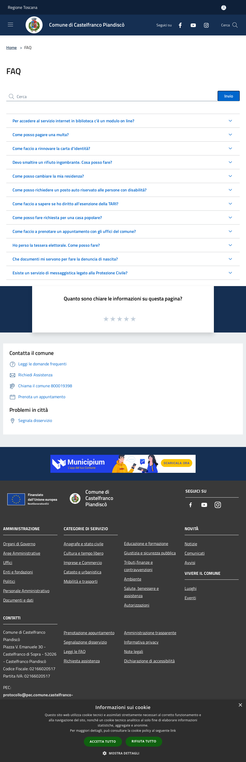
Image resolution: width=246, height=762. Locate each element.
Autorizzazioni (136, 605)
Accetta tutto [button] (103, 741)
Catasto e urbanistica (82, 572)
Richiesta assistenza (82, 661)
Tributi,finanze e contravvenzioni (138, 566)
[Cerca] (235, 25)
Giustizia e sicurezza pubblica (150, 553)
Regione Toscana (22, 7)
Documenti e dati (18, 600)
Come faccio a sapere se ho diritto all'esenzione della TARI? (65, 204)
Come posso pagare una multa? (41, 134)
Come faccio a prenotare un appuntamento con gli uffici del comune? (74, 231)
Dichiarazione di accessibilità (149, 661)
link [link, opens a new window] (173, 730)
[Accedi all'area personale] (223, 8)
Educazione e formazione (146, 543)
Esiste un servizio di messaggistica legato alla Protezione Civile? (70, 273)
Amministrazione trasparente (150, 633)
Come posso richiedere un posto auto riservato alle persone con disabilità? (80, 190)
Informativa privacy (141, 642)
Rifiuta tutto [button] (144, 741)
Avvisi (190, 562)
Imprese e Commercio (83, 562)
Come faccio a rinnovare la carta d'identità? (51, 148)
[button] (123, 753)
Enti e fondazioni (18, 572)
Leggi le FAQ (75, 651)
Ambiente (132, 579)
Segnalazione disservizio (85, 642)
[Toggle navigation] (10, 24)
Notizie (191, 544)
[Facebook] (178, 24)
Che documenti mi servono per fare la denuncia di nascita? (65, 259)
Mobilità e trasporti (81, 581)
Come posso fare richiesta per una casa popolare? (57, 217)
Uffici (7, 562)
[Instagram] (204, 24)
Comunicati (195, 553)
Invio (228, 96)
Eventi (190, 598)
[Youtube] (191, 24)
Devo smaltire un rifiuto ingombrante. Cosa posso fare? (62, 162)
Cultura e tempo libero (83, 553)
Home (11, 47)
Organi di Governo (19, 544)
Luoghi (191, 588)
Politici (9, 581)
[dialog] (123, 731)
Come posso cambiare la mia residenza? (48, 176)
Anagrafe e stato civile (83, 544)
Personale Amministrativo (26, 591)
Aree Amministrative (21, 553)
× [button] (240, 705)
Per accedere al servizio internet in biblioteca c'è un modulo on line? (73, 121)
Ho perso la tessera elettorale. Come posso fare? (56, 245)
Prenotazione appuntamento (89, 633)
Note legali (133, 651)
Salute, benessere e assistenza (141, 592)
